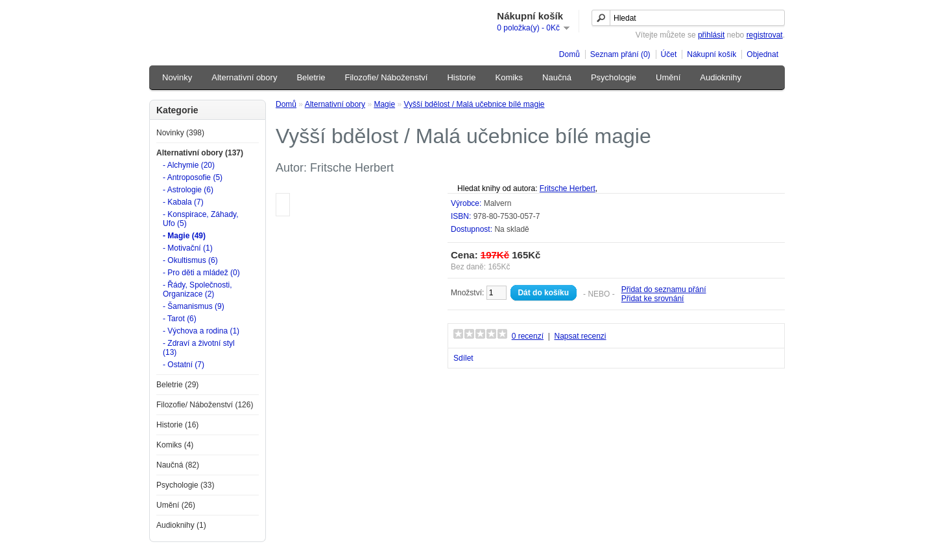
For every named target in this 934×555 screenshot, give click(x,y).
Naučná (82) (177, 465)
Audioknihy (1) (181, 525)
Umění (668, 77)
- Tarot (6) (180, 318)
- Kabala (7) (183, 202)
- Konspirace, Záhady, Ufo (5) (201, 219)
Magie (384, 104)
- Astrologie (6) (188, 189)
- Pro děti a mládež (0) (201, 272)
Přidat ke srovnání (652, 298)
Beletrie (310, 77)
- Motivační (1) (188, 248)
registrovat (765, 35)
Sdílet (463, 358)
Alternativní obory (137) (199, 152)
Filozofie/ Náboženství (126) (204, 404)
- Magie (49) (184, 235)
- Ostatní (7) (183, 364)
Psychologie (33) (185, 485)
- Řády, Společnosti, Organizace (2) (197, 289)
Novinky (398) (180, 132)
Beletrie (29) (177, 384)
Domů (569, 54)
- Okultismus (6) (190, 260)
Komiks (509, 77)
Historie (461, 77)
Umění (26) (175, 505)
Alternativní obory (244, 77)
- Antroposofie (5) (192, 177)
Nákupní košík (711, 54)
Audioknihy (720, 77)
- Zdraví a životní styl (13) (199, 348)
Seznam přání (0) (620, 54)
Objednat (762, 54)
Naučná (556, 77)
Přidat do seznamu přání (663, 289)
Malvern (498, 203)
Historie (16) (177, 424)
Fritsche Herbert (567, 188)
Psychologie (613, 77)
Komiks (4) (174, 444)
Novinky (177, 77)
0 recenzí (528, 336)
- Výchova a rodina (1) (201, 330)
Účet (669, 54)
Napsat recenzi (580, 336)
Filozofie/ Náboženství (386, 77)
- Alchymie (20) (189, 165)
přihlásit (711, 35)
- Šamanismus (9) (193, 306)
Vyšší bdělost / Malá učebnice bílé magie (473, 104)
